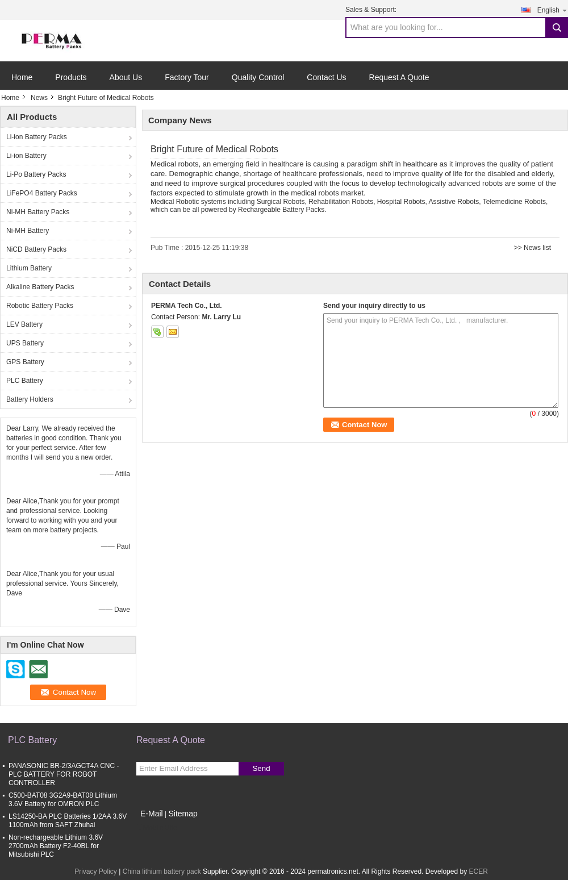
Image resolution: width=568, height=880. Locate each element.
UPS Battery (25, 343)
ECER (478, 871)
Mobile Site (156, 828)
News (39, 98)
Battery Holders (29, 399)
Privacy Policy (95, 871)
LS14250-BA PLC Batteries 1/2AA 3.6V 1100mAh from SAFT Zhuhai (68, 820)
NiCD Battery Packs (36, 249)
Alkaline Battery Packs (40, 287)
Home (21, 77)
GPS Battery (25, 362)
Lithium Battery (29, 268)
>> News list (532, 248)
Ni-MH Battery (27, 231)
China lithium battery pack (162, 871)
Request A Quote (399, 77)
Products (70, 77)
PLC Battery (24, 381)
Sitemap (182, 813)
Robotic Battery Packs (39, 306)
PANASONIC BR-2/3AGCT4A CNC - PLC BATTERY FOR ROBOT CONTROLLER (64, 774)
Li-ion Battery (26, 156)
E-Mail (151, 813)
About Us (126, 77)
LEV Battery (24, 324)
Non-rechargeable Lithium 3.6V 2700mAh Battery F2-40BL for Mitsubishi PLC (56, 845)
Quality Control (258, 77)
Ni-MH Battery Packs (37, 212)
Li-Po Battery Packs (36, 174)
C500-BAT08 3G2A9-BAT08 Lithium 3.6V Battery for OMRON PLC (63, 799)
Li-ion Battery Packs (36, 137)
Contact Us (326, 77)
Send (261, 768)
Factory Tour (187, 77)
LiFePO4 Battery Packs (41, 193)
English (552, 10)
